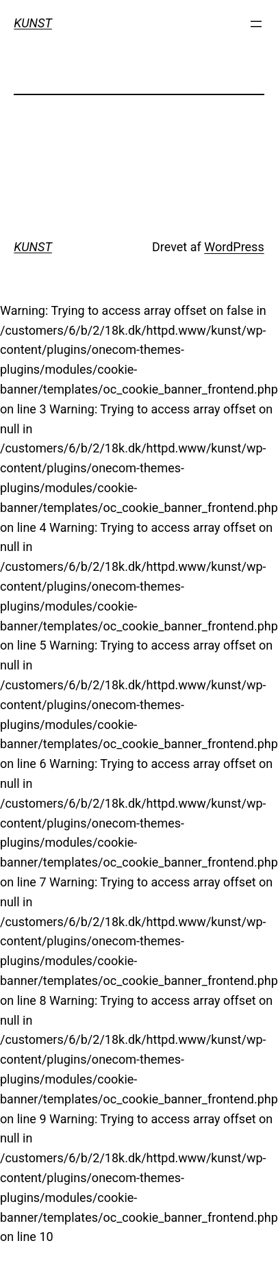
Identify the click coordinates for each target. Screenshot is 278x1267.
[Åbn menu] (256, 24)
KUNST (33, 23)
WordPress (234, 247)
